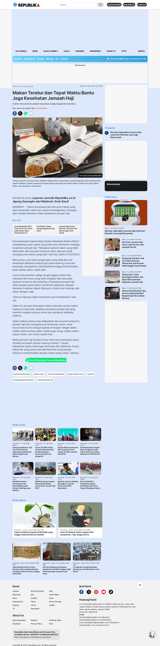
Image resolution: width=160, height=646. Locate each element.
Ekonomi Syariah (37, 591)
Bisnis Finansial (55, 601)
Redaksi (34, 620)
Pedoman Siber (55, 620)
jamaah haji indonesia (75, 374)
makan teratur (39, 374)
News (35, 51)
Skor (51, 591)
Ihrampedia (95, 51)
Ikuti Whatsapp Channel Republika (46, 360)
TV (13, 609)
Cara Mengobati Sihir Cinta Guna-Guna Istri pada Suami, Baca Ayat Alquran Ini (23, 229)
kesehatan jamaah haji (21, 374)
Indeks (141, 51)
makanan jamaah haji (45, 380)
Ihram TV (111, 51)
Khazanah (16, 595)
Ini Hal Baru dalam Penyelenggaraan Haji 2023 (46, 228)
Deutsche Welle (114, 5)
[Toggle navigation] (15, 5)
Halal (67, 51)
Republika (18, 59)
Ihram (21, 86)
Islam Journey (51, 51)
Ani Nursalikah (41, 108)
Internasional (17, 601)
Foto (124, 51)
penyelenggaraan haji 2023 (23, 380)
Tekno (33, 601)
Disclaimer (16, 624)
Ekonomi (80, 51)
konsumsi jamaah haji (56, 374)
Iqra (32, 595)
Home (14, 86)
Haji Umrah (21, 51)
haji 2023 (90, 374)
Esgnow (15, 605)
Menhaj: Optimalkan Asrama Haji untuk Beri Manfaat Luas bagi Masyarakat (125, 134)
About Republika (19, 620)
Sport (51, 598)
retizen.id (142, 5)
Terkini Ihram (111, 197)
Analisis (34, 598)
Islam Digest (54, 595)
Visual (33, 605)
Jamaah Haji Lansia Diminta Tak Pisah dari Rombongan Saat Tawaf (68, 229)
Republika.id (129, 5)
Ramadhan (35, 609)
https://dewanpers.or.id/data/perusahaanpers (32, 637)
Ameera (15, 591)
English (52, 605)
